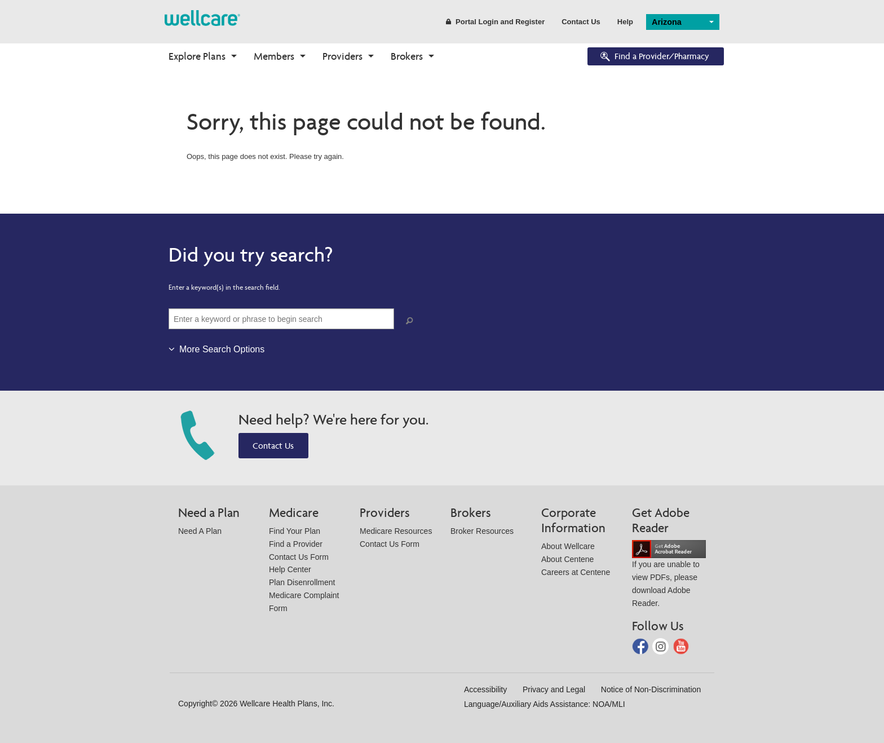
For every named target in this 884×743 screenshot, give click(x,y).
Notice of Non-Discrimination (651, 689)
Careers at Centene (575, 572)
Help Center (290, 569)
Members (274, 56)
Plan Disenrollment (302, 582)
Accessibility (485, 689)
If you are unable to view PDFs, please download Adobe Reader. (669, 576)
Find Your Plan (294, 531)
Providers (342, 56)
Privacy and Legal (554, 689)
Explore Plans (197, 56)
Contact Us (581, 21)
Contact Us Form (299, 556)
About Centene (567, 559)
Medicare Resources (396, 531)
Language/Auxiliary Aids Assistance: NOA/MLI (544, 704)
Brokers (407, 56)
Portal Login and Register (495, 21)
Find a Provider (295, 544)
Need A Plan (200, 531)
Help (625, 21)
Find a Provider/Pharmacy (654, 57)
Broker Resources (482, 531)
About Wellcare (568, 546)
